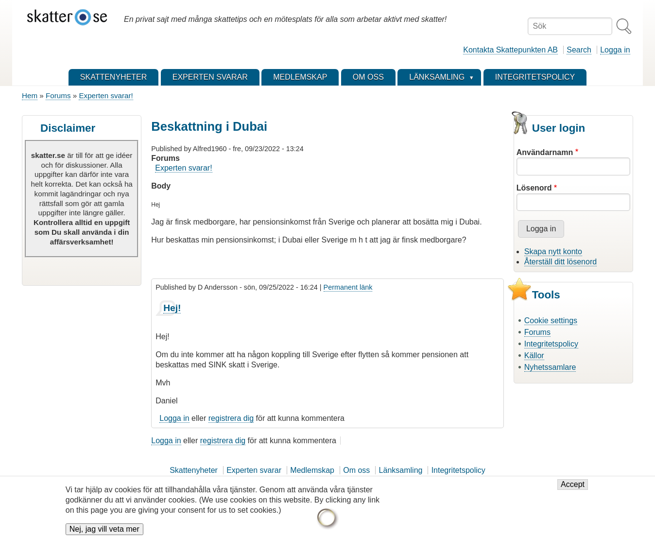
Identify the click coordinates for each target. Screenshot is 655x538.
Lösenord (534, 188)
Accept (573, 489)
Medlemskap (312, 470)
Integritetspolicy (551, 344)
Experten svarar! (106, 95)
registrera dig (231, 418)
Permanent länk (348, 287)
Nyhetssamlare (550, 367)
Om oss (356, 470)
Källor (534, 355)
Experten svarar (253, 470)
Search (579, 50)
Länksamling (401, 470)
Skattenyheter (194, 470)
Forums (58, 95)
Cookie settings (550, 320)
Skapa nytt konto (553, 251)
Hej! (172, 308)
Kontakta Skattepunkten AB (510, 50)
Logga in (615, 50)
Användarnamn (545, 152)
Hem (29, 95)
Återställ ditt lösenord (560, 262)
